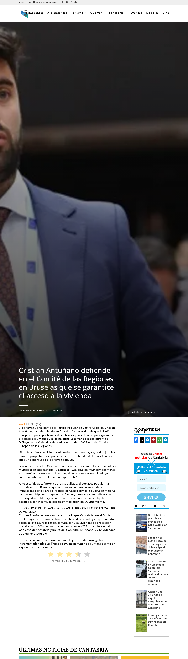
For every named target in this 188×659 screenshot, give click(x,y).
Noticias (152, 13)
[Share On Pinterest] (153, 440)
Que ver (96, 13)
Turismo (77, 13)
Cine (166, 13)
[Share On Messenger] (147, 440)
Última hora (55, 411)
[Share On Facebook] (136, 440)
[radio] (49, 555)
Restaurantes (34, 13)
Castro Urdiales (27, 411)
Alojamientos (57, 13)
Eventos (136, 13)
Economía (42, 411)
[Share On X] (142, 440)
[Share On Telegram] (165, 440)
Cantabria (116, 13)
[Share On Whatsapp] (159, 440)
